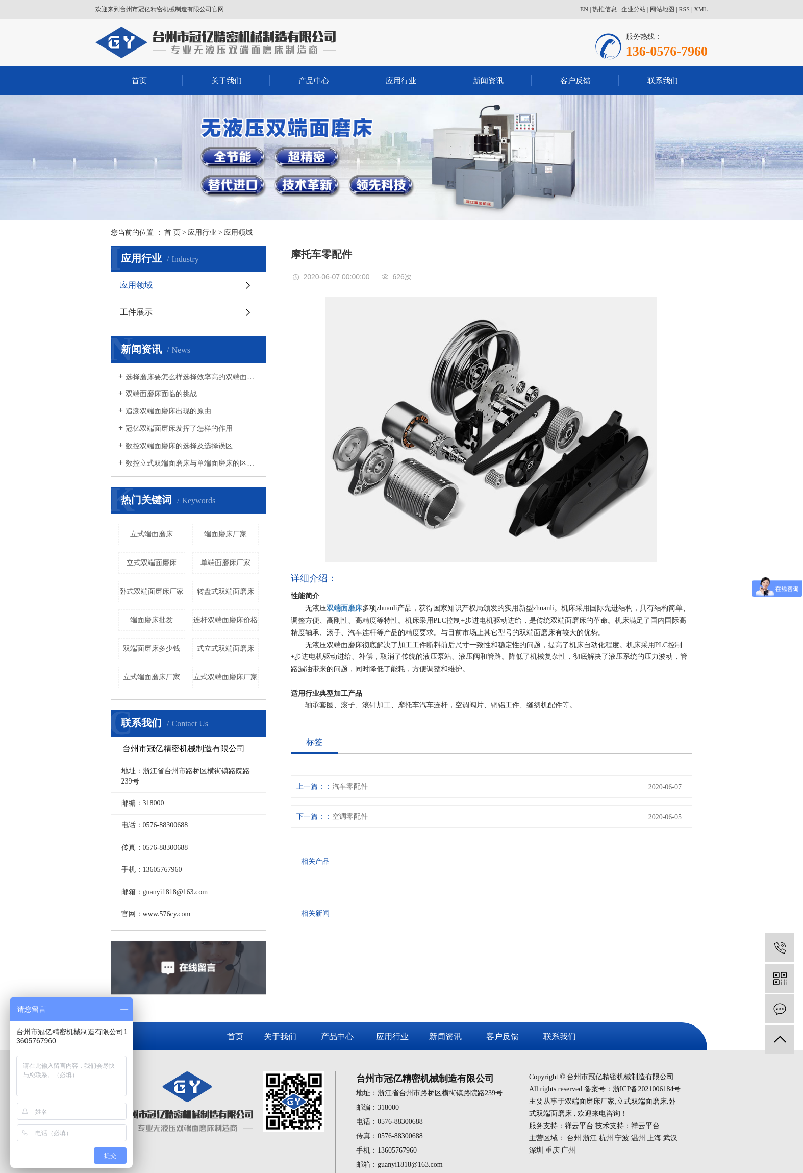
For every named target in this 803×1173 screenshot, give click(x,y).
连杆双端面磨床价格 (225, 620)
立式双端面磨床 (152, 563)
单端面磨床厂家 (225, 563)
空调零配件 (350, 816)
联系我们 (662, 81)
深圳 (536, 1150)
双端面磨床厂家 (590, 1101)
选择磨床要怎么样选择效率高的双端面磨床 (192, 377)
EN (584, 9)
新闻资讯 (488, 81)
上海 (654, 1138)
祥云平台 (579, 1126)
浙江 (590, 1138)
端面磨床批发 (151, 620)
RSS (684, 9)
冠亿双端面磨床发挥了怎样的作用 (179, 428)
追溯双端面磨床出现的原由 (168, 411)
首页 (139, 81)
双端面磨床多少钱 (151, 648)
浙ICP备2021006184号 (647, 1089)
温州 (638, 1138)
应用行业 (401, 81)
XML (701, 9)
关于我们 (226, 81)
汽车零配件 (350, 786)
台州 (574, 1138)
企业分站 (633, 9)
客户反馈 (575, 81)
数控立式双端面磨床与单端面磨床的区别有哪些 (192, 463)
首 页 (172, 232)
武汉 (670, 1138)
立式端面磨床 (151, 534)
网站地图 (662, 9)
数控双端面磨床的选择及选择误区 (179, 446)
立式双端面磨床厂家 (225, 677)
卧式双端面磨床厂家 (151, 591)
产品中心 (313, 81)
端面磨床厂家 (225, 534)
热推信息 (604, 9)
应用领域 (238, 232)
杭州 (606, 1138)
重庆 (552, 1150)
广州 (568, 1150)
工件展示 (136, 312)
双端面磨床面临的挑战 (161, 394)
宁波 (622, 1138)
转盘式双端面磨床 (225, 591)
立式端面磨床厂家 (151, 677)
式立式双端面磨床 (225, 648)
